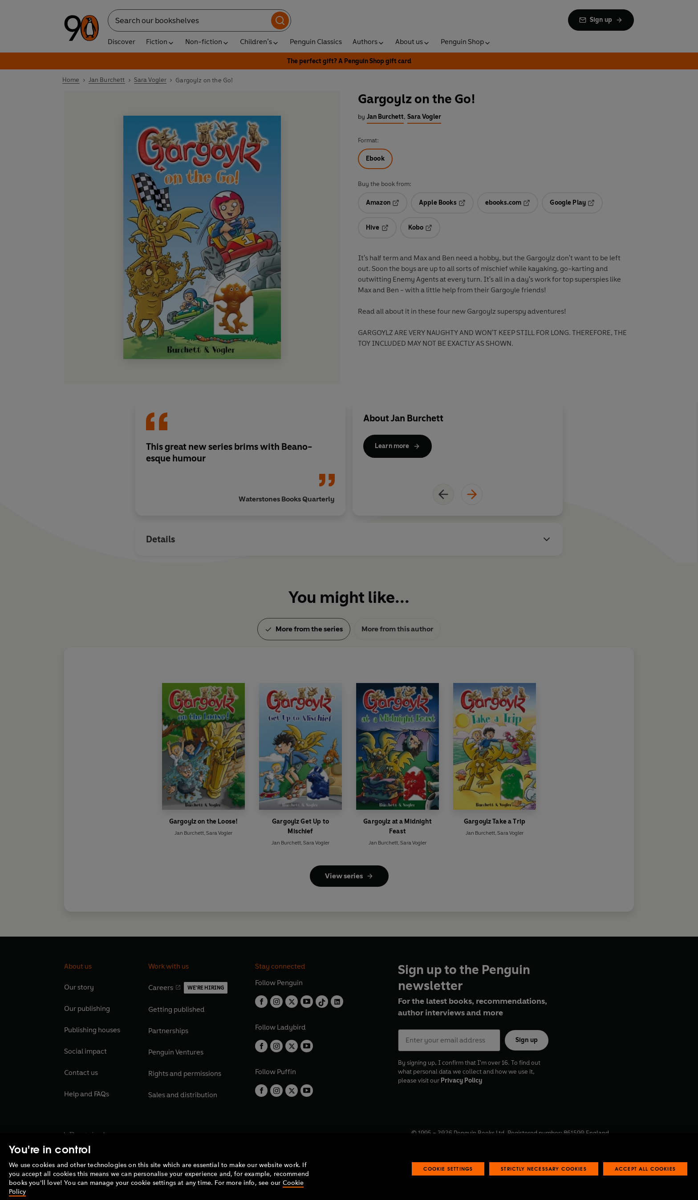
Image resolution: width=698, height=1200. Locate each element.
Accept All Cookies (645, 1181)
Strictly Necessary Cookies (544, 1181)
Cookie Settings (448, 1181)
